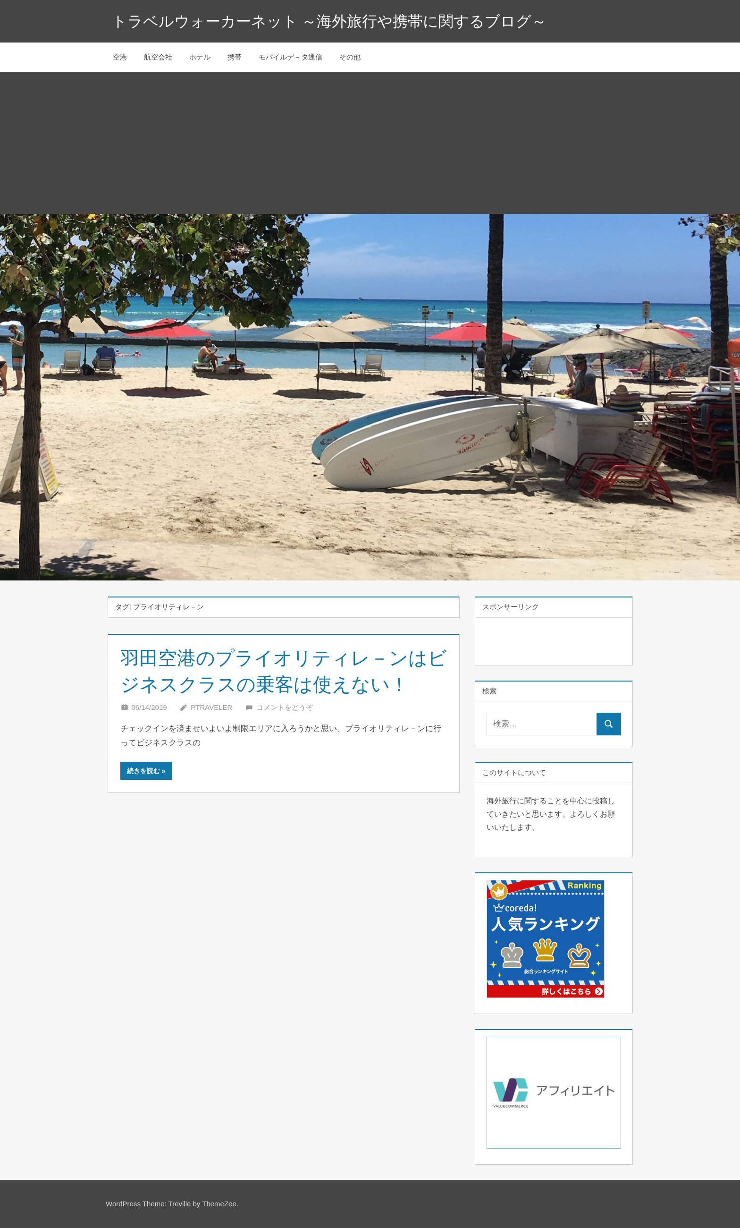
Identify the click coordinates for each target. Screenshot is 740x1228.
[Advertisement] (370, 143)
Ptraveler (211, 707)
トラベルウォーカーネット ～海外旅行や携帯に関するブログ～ (329, 21)
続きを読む (143, 771)
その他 (350, 57)
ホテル (199, 57)
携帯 (234, 57)
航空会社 (158, 57)
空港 (120, 57)
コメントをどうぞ (284, 707)
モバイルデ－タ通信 (290, 57)
